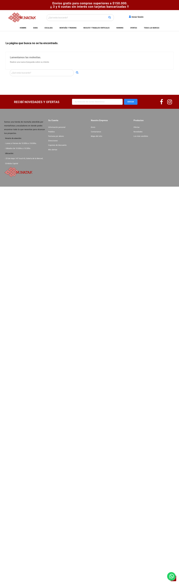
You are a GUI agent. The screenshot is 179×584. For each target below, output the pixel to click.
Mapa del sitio (96, 136)
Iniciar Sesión (136, 16)
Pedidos (51, 132)
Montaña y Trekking (68, 28)
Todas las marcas (151, 28)
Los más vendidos (141, 136)
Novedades (138, 132)
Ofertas (133, 28)
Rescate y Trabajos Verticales (96, 28)
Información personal (56, 127)
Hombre (23, 28)
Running (119, 28)
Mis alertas (52, 150)
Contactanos (96, 132)
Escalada (49, 28)
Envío (93, 127)
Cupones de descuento (57, 145)
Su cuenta (53, 120)
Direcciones (53, 141)
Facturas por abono (56, 136)
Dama (35, 28)
